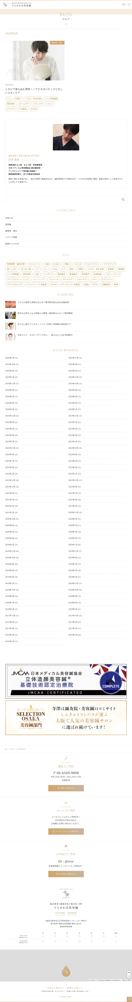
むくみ (78, 264)
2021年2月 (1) (74, 506)
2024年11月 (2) (12, 384)
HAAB (34, 109)
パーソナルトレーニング (18, 279)
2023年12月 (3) (12, 416)
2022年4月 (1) (11, 467)
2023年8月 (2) (11, 422)
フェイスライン (92, 264)
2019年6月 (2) (11, 570)
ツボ (108, 274)
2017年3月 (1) (74, 628)
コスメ (50, 104)
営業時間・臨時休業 (16, 264)
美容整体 (61, 274)
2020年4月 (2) (11, 538)
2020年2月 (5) (11, 545)
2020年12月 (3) (75, 512)
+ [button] (129, 972)
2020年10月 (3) (12, 519)
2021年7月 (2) (74, 493)
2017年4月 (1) (11, 628)
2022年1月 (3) (74, 474)
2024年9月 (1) (11, 390)
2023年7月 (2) (74, 422)
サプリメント (107, 279)
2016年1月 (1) (11, 641)
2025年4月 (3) (11, 371)
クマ (64, 269)
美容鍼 (8, 224)
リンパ (117, 274)
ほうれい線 (26, 269)
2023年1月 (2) (74, 442)
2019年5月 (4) (74, 570)
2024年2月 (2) (11, 409)
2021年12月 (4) (12, 480)
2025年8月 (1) (74, 364)
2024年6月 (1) (11, 397)
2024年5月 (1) (74, 397)
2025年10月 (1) (12, 364)
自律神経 (97, 274)
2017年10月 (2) (75, 616)
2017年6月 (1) (11, 622)
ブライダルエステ (15, 285)
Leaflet (92, 980)
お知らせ (9, 218)
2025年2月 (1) (74, 371)
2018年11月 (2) (12, 590)
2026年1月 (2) (11, 358)
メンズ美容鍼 (51, 99)
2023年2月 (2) (11, 442)
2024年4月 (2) (11, 403)
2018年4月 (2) (74, 609)
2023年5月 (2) (74, 429)
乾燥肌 (111, 269)
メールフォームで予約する (66, 831)
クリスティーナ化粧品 (17, 109)
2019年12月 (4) (12, 551)
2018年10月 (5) (75, 590)
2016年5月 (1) (11, 635)
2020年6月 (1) (11, 532)
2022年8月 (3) (74, 455)
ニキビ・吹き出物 (33, 99)
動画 (116, 285)
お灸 (37, 274)
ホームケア (24, 104)
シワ (37, 269)
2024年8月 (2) (74, 390)
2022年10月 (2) (75, 448)
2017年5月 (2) (74, 622)
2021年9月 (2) (74, 487)
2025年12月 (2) (75, 358)
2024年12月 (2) (75, 377)
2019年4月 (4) (11, 577)
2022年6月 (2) (74, 461)
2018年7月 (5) (11, 603)
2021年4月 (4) (74, 500)
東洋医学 (85, 274)
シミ (9, 99)
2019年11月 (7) (75, 551)
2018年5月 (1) (11, 609)
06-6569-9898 (66, 773)
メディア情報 (11, 237)
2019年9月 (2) (74, 558)
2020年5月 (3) (74, 532)
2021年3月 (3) (11, 506)
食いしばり (12, 269)
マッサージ (48, 274)
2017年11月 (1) (12, 616)
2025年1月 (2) (11, 377)
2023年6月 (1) (11, 429)
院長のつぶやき (12, 244)
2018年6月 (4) (74, 603)
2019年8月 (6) (11, 564)
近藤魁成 (106, 285)
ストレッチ (54, 279)
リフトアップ (109, 264)
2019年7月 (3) (74, 564)
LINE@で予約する (66, 874)
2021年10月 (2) (12, 487)
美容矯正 (73, 274)
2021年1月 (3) (11, 512)
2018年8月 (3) (74, 596)
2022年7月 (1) (11, 461)
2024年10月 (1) (75, 384)
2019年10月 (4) (12, 558)
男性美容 (11, 104)
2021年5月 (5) (11, 500)
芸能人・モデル (91, 285)
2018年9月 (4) (11, 596)
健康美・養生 (11, 231)
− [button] (129, 976)
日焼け (18, 99)
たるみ (56, 264)
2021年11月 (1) (75, 480)
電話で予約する (66, 788)
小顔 (47, 264)
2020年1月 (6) (74, 545)
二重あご (67, 264)
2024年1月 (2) (74, 409)
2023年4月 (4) (11, 435)
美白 (72, 269)
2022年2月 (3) (11, 474)
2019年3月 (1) (74, 577)
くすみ (54, 269)
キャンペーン (35, 264)
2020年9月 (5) (74, 519)
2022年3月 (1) (74, 467)
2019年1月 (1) (11, 583)
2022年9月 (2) (11, 455)
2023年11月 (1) (75, 416)
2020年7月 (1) (74, 525)
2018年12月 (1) (75, 583)
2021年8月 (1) (11, 493)
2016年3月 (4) (74, 635)
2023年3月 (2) (74, 435)
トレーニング (39, 279)
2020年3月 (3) (74, 538)
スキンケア (38, 104)
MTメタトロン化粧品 (70, 285)
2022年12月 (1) (12, 448)
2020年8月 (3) (11, 525)
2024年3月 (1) (74, 403)
